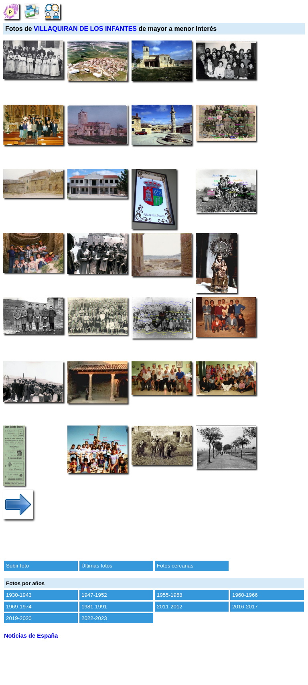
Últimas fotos (96, 566)
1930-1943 (19, 595)
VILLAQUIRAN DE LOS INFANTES (85, 28)
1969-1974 (19, 607)
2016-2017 (245, 607)
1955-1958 (169, 595)
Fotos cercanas (175, 566)
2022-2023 (94, 618)
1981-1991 (94, 607)
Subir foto (17, 566)
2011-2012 (169, 607)
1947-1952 (94, 595)
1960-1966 (245, 595)
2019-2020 (19, 618)
